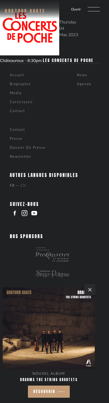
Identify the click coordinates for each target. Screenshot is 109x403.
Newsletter (20, 156)
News (82, 75)
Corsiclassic (21, 102)
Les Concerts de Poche (68, 60)
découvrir (44, 391)
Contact (17, 111)
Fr (12, 185)
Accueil (17, 75)
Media (16, 93)
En (23, 185)
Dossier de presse (28, 147)
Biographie (20, 84)
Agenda (84, 84)
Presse (16, 138)
